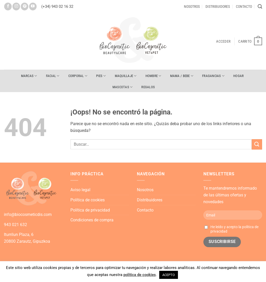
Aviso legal (80, 189)
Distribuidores (217, 6)
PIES (101, 75)
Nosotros (192, 6)
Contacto (244, 6)
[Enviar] (257, 144)
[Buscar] (260, 6)
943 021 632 (15, 224)
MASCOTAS (122, 87)
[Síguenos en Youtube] (33, 6)
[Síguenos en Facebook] (8, 6)
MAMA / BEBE (181, 75)
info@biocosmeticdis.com (28, 214)
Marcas (29, 75)
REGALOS (148, 87)
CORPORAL (78, 75)
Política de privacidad (90, 210)
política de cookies (139, 274)
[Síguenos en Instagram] (16, 6)
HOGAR (238, 76)
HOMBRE (153, 75)
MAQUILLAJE (126, 75)
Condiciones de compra (92, 219)
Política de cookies (87, 199)
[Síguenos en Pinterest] (24, 6)
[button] (223, 41)
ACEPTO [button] (168, 275)
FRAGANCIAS (213, 75)
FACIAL (52, 75)
